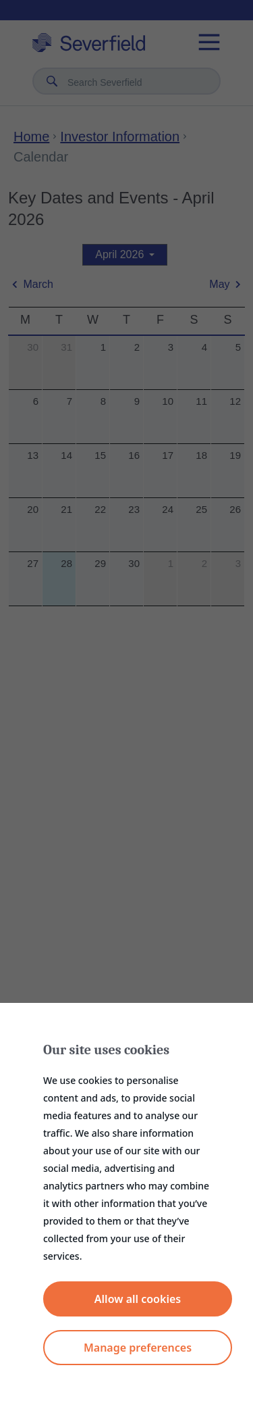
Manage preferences (138, 1347)
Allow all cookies (137, 1298)
